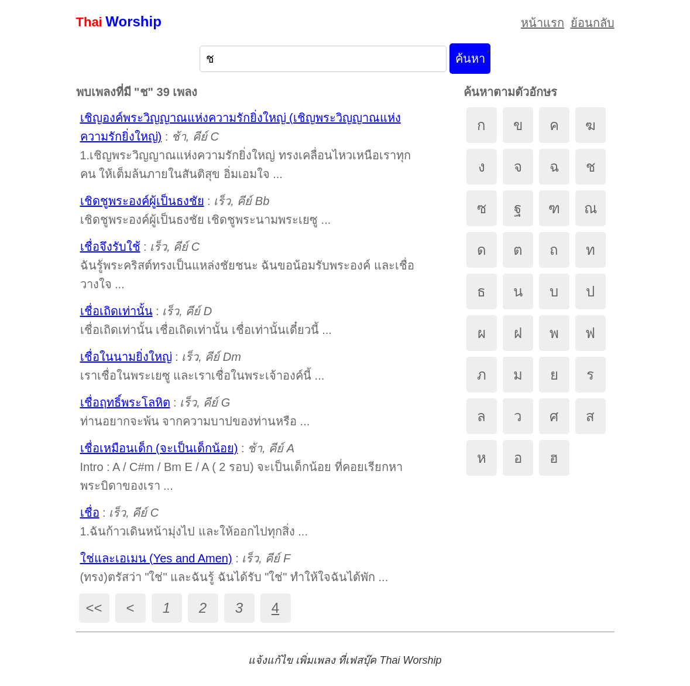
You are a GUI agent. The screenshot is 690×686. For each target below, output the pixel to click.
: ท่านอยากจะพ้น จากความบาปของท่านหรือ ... (195, 412)
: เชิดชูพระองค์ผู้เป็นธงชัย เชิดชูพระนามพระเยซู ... (205, 210)
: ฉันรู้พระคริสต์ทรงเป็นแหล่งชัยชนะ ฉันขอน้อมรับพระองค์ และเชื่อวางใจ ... (247, 265)
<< (93, 608)
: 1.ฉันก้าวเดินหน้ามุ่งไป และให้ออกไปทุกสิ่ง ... (194, 522)
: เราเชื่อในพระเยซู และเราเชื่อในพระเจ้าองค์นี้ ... (202, 366)
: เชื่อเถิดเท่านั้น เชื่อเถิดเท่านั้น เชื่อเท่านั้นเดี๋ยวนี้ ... (206, 320)
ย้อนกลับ (593, 22)
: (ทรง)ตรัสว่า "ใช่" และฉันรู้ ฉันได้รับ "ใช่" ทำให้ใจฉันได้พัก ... (234, 567)
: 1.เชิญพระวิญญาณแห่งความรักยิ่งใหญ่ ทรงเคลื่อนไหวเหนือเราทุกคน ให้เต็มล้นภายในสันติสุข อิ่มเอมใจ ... (245, 145)
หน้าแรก (542, 22)
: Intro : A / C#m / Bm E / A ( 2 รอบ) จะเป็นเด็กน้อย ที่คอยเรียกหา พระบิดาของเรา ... (241, 467)
